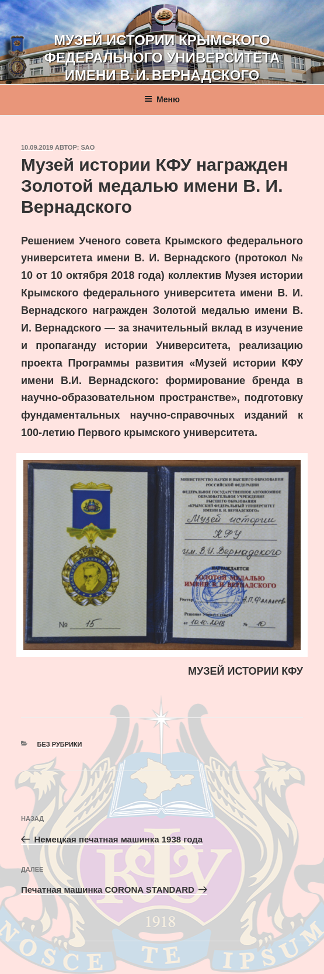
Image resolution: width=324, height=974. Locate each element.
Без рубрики (59, 744)
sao (88, 147)
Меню (162, 99)
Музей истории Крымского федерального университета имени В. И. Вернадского (162, 57)
